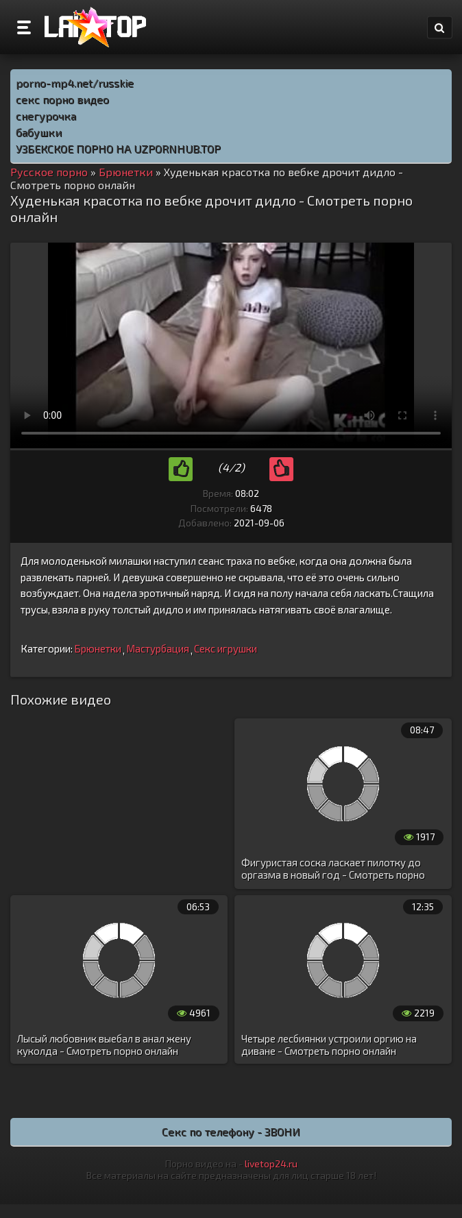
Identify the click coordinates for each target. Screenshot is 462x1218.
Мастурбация (157, 648)
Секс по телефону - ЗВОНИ (231, 1131)
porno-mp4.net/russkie (75, 82)
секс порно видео (62, 99)
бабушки (39, 131)
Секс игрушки (225, 648)
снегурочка (46, 115)
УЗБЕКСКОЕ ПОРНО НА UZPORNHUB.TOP (118, 148)
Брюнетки (97, 648)
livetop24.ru (271, 1163)
